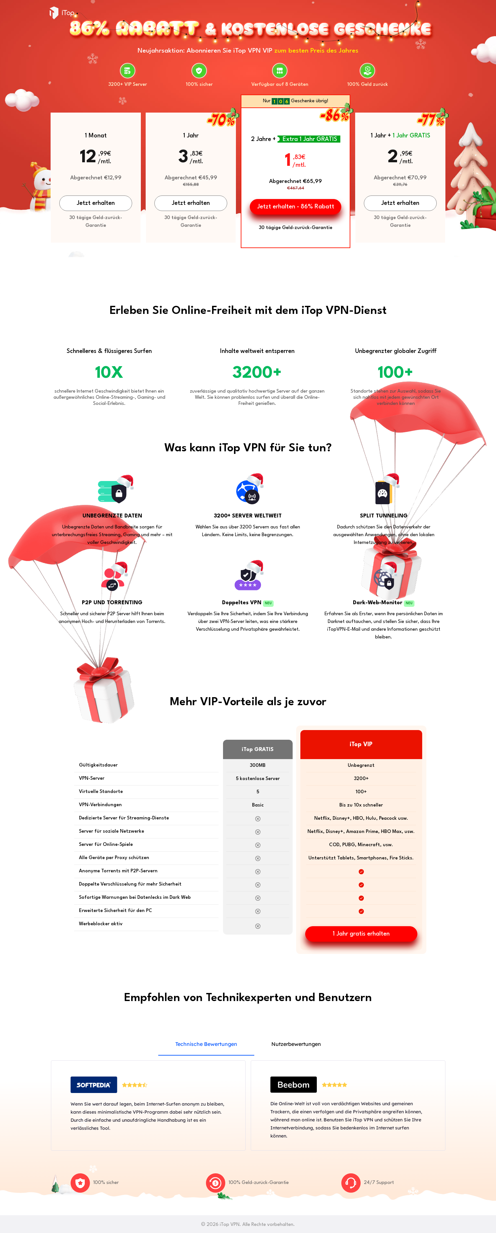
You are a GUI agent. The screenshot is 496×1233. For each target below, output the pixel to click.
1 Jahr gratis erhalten (361, 934)
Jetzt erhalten (96, 203)
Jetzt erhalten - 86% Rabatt (295, 207)
